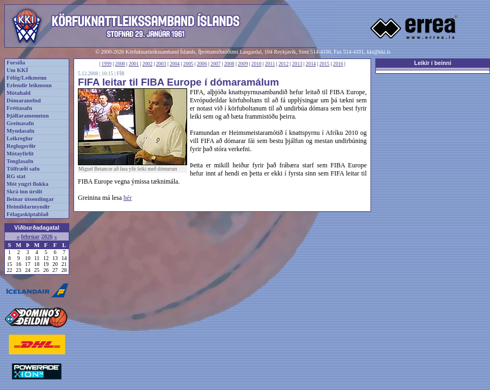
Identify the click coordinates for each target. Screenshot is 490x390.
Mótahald (18, 93)
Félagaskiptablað (27, 214)
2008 (229, 64)
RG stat (15, 176)
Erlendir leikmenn (29, 85)
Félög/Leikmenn (26, 78)
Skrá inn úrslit (24, 191)
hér (127, 198)
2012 (284, 64)
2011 (270, 64)
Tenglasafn (19, 161)
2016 (338, 64)
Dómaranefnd (23, 100)
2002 (147, 64)
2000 (120, 64)
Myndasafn (20, 131)
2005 (188, 64)
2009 (243, 64)
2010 (256, 64)
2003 (161, 64)
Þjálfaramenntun (27, 116)
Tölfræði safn (22, 169)
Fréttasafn (19, 108)
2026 (46, 236)
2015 (325, 64)
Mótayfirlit (20, 154)
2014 (311, 64)
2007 (215, 64)
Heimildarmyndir (28, 207)
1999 (107, 64)
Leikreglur (19, 138)
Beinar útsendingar (30, 199)
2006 (202, 64)
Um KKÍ (17, 70)
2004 (175, 64)
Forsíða (15, 63)
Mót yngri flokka (27, 184)
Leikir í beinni (433, 63)
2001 (134, 64)
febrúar (30, 236)
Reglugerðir (21, 146)
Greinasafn (20, 123)
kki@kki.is (378, 52)
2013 (297, 64)
